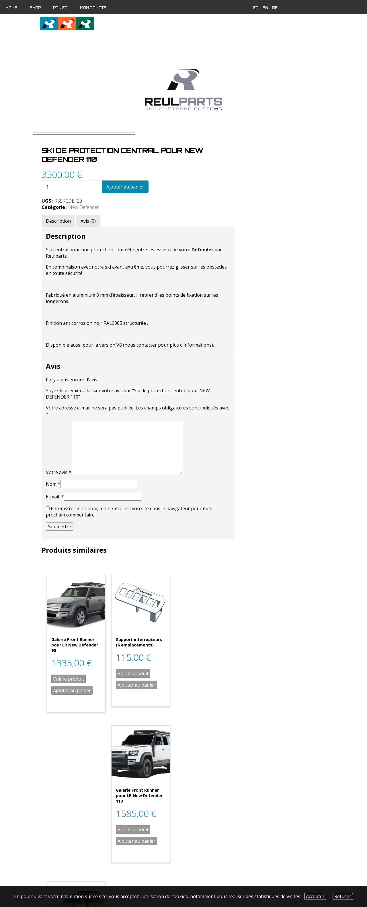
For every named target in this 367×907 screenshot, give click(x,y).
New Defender (184, 198)
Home (11, 8)
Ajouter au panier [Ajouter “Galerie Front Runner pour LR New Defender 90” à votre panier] (172, 679)
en (261, 8)
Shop (35, 8)
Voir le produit (168, 668)
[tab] (158, 211)
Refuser (342, 896)
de (271, 8)
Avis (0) (188, 211)
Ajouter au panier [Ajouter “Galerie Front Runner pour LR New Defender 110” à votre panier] (299, 679)
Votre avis (158, 463)
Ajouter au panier (226, 177)
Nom (153, 474)
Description (158, 211)
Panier (60, 8)
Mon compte (93, 8)
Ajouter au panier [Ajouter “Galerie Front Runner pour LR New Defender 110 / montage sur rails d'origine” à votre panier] (172, 840)
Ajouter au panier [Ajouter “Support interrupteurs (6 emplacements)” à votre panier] (236, 674)
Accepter (315, 896)
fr (252, 8)
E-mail (155, 487)
